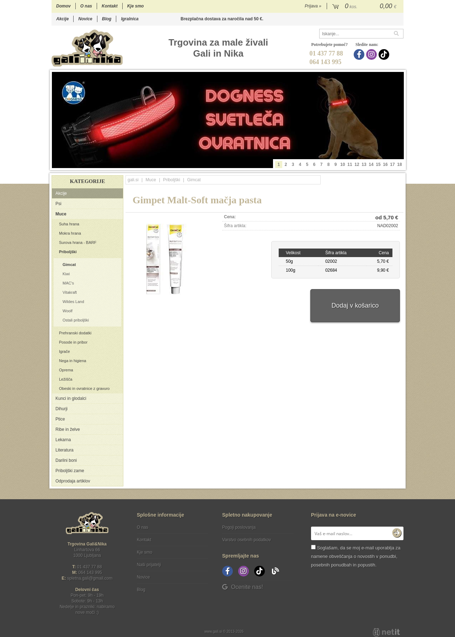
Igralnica (129, 18)
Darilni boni (66, 460)
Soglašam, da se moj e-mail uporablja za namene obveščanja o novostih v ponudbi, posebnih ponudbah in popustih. (355, 556)
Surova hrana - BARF (77, 242)
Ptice (60, 419)
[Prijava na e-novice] (396, 533)
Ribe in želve (67, 429)
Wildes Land (73, 301)
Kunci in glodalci (70, 398)
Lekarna (63, 439)
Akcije (62, 18)
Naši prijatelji (149, 564)
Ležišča (65, 379)
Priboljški (68, 252)
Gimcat (69, 264)
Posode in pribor (73, 342)
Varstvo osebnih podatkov (246, 539)
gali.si (133, 179)
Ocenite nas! (242, 587)
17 (392, 164)
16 (385, 164)
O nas (86, 6)
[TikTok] (385, 54)
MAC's (68, 283)
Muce (60, 214)
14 (371, 164)
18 (399, 164)
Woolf (68, 311)
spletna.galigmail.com (90, 578)
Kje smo (135, 6)
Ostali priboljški (76, 320)
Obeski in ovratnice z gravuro (84, 388)
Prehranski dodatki (75, 333)
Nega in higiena (72, 361)
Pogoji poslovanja (239, 527)
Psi (58, 203)
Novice (85, 18)
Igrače (64, 351)
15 (378, 164)
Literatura (64, 450)
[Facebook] (360, 54)
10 (342, 164)
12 (356, 164)
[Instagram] (372, 54)
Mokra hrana (70, 233)
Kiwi (66, 274)
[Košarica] (365, 6)
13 (364, 164)
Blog (107, 18)
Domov (63, 6)
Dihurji (61, 408)
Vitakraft (70, 292)
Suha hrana (69, 224)
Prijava (313, 6)
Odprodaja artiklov (72, 481)
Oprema (66, 370)
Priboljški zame (69, 470)
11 (349, 164)
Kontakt (110, 6)
